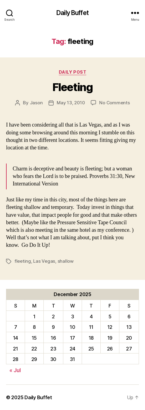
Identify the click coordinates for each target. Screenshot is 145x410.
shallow (66, 261)
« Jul (15, 370)
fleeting (22, 261)
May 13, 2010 (71, 103)
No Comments (114, 103)
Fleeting (72, 87)
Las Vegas (44, 261)
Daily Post (72, 72)
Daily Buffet (72, 13)
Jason (36, 103)
